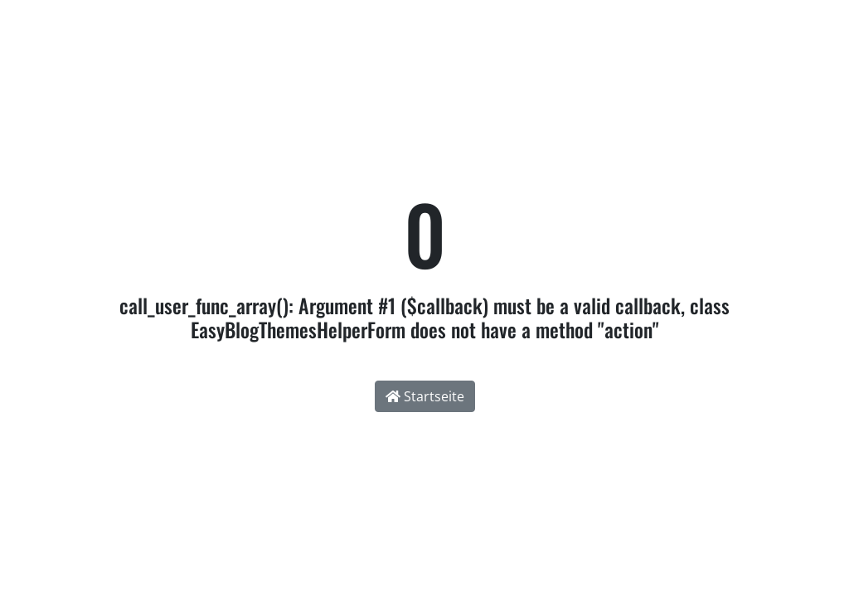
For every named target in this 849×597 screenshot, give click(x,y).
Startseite (425, 396)
